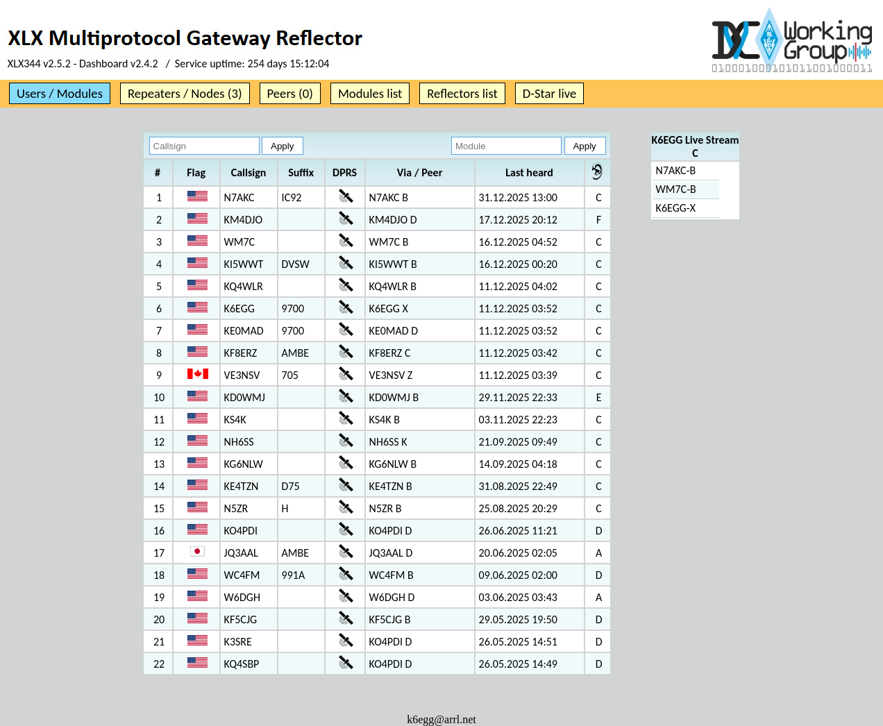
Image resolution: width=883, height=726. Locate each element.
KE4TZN (241, 486)
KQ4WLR (243, 286)
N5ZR (236, 508)
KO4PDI (241, 530)
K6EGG (239, 308)
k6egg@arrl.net (441, 719)
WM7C (239, 241)
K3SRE (238, 641)
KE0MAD (244, 330)
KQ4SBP (242, 663)
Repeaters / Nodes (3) (185, 93)
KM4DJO (243, 219)
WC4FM (242, 575)
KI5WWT (244, 264)
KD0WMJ (244, 397)
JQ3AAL (241, 552)
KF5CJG (241, 619)
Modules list (370, 93)
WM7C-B (676, 189)
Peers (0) (290, 93)
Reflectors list (462, 93)
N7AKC (239, 197)
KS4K (235, 419)
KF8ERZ (241, 353)
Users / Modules (60, 93)
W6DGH (242, 597)
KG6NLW (243, 464)
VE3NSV (242, 375)
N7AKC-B (676, 170)
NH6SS (239, 441)
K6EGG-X (676, 207)
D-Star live (550, 93)
